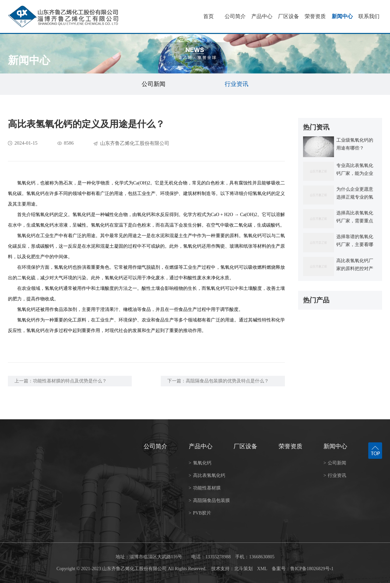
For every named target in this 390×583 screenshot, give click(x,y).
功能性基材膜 (205, 488)
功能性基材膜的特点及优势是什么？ (70, 380)
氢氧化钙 (200, 462)
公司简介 (235, 16)
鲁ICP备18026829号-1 (311, 568)
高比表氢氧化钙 (207, 475)
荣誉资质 (315, 16)
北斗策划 (243, 568)
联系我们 (368, 16)
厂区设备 (288, 16)
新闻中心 (342, 16)
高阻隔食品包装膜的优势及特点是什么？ (227, 380)
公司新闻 (153, 84)
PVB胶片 (200, 513)
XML (262, 568)
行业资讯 (236, 84)
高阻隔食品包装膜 (209, 500)
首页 (208, 16)
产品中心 (261, 16)
